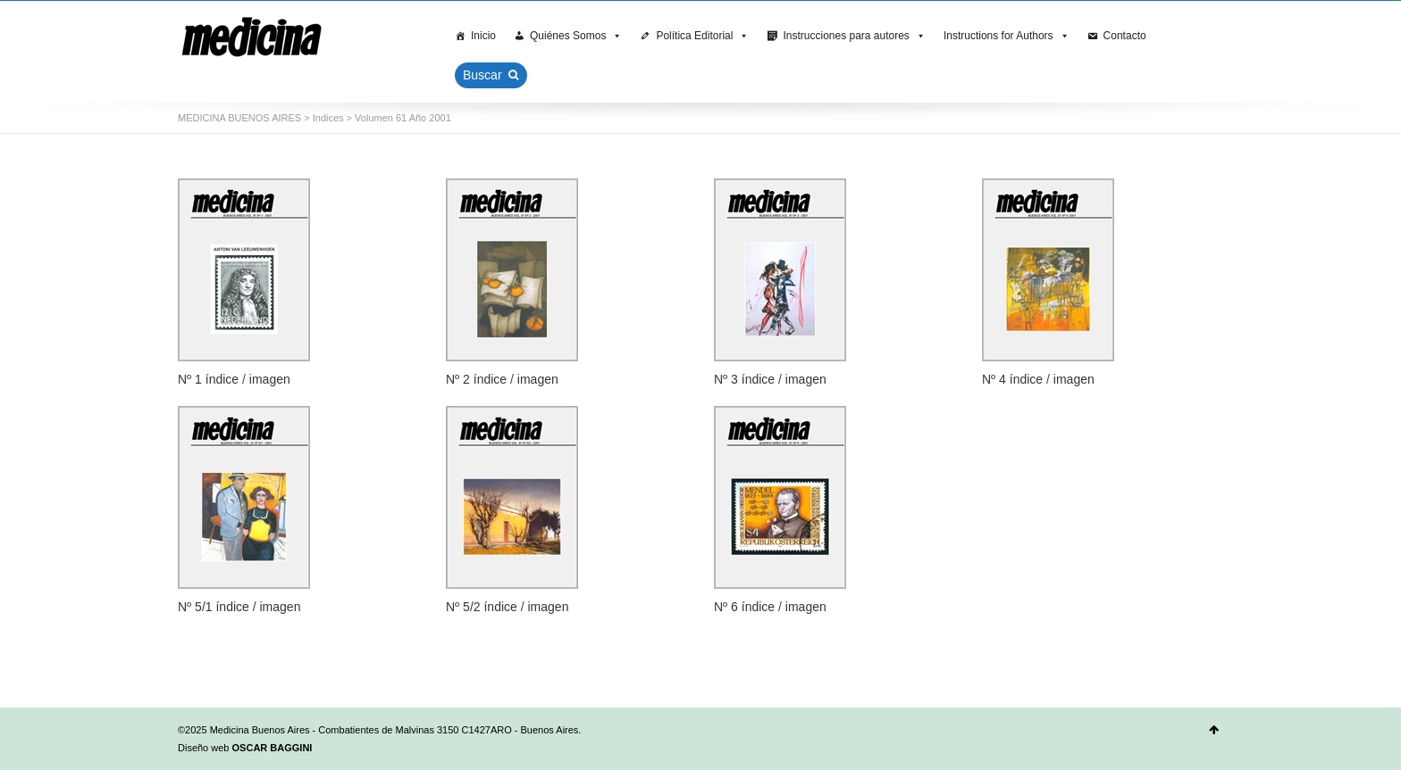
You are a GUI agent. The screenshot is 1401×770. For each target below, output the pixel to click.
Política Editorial (702, 36)
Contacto (1124, 35)
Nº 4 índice (1012, 379)
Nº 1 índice (208, 379)
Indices (328, 117)
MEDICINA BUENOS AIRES (239, 117)
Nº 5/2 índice (481, 607)
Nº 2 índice (476, 379)
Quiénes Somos (576, 36)
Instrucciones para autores (854, 36)
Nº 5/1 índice (213, 607)
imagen (269, 379)
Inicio (483, 35)
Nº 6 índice (744, 607)
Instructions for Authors (1007, 36)
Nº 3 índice (744, 379)
